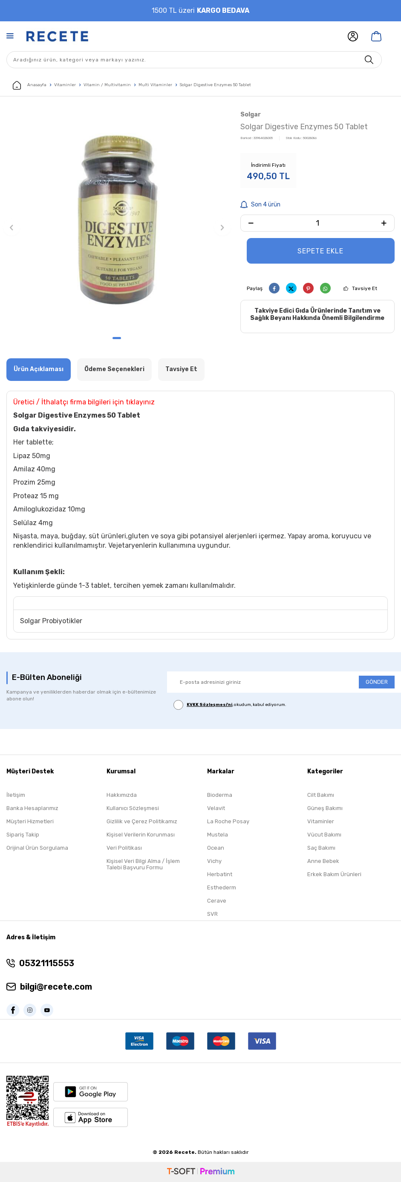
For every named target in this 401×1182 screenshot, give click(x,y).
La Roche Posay (228, 821)
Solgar (250, 114)
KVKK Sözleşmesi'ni (209, 704)
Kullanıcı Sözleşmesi (133, 808)
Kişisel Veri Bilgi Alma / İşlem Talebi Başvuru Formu (143, 864)
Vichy (214, 861)
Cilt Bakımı (320, 795)
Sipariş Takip (22, 834)
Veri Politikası (124, 848)
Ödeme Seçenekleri (114, 369)
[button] (117, 338)
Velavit (216, 808)
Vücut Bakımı (324, 834)
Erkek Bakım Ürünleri (334, 874)
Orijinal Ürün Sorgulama (37, 848)
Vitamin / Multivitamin (107, 84)
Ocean (215, 848)
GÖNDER (377, 682)
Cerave (216, 900)
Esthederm (221, 887)
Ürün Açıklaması (38, 369)
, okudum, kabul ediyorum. (229, 705)
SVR (212, 914)
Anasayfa (29, 85)
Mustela (217, 834)
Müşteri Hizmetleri (30, 821)
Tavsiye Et (364, 288)
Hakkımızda (122, 795)
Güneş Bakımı (325, 808)
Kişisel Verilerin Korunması (141, 834)
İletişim (15, 795)
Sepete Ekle (320, 251)
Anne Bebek (323, 861)
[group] (117, 220)
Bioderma (219, 795)
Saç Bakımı (321, 848)
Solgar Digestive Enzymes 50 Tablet (215, 84)
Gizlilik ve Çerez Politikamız (142, 821)
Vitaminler (65, 84)
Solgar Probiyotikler (51, 621)
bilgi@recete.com (56, 987)
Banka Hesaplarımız (32, 808)
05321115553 (46, 963)
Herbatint (219, 874)
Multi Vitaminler (155, 84)
